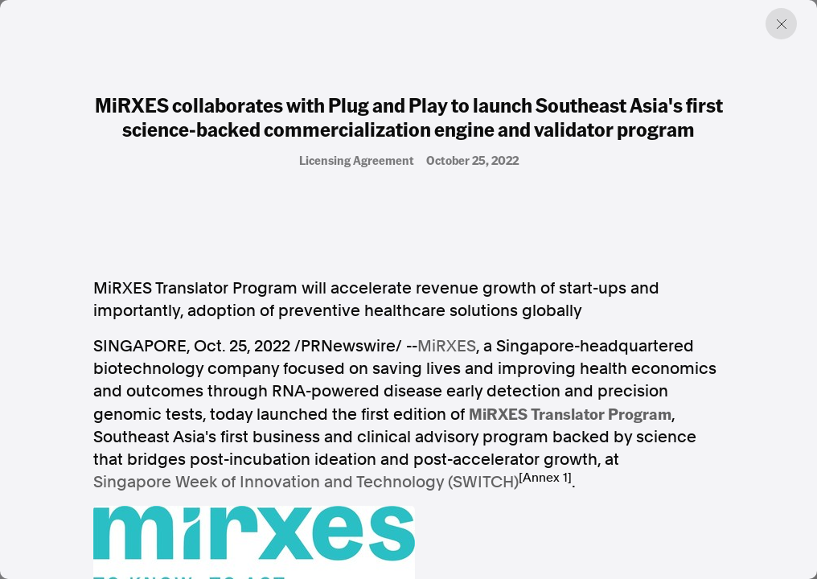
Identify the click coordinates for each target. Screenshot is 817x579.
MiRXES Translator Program (570, 413)
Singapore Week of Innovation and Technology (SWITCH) (306, 481)
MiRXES (446, 345)
